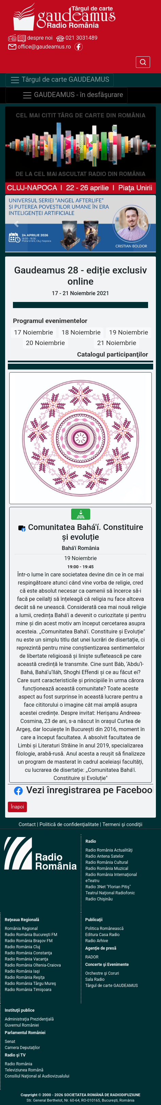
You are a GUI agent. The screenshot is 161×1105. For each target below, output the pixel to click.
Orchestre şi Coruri (102, 973)
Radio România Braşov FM (28, 940)
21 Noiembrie (116, 343)
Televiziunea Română (24, 1070)
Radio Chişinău (99, 899)
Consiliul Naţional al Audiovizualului (37, 1076)
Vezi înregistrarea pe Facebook (92, 790)
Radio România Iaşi (22, 971)
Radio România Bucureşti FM (31, 934)
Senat (10, 1041)
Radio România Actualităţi (108, 850)
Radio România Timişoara (28, 989)
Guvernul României (22, 1025)
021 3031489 (77, 38)
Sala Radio (95, 979)
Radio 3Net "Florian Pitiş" (108, 886)
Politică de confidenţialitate (69, 824)
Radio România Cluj (22, 947)
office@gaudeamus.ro (39, 47)
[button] (16, 223)
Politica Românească (104, 928)
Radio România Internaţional (111, 874)
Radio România (18, 1064)
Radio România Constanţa (28, 953)
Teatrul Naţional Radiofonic (110, 893)
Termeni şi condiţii (122, 824)
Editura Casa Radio (102, 934)
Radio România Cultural (106, 862)
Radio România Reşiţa (25, 977)
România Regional (21, 928)
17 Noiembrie (33, 332)
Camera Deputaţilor (22, 1047)
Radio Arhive (96, 940)
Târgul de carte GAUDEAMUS (111, 985)
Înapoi (17, 806)
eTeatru (92, 880)
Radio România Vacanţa (26, 959)
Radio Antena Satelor (104, 856)
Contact (27, 824)
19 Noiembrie (128, 332)
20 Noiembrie (45, 343)
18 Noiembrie (81, 332)
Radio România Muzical (106, 868)
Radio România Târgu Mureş (30, 983)
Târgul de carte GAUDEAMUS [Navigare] (59, 80)
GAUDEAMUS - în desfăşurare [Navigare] (72, 95)
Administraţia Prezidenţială (29, 1019)
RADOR (92, 957)
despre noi (30, 38)
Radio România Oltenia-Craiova (33, 965)
